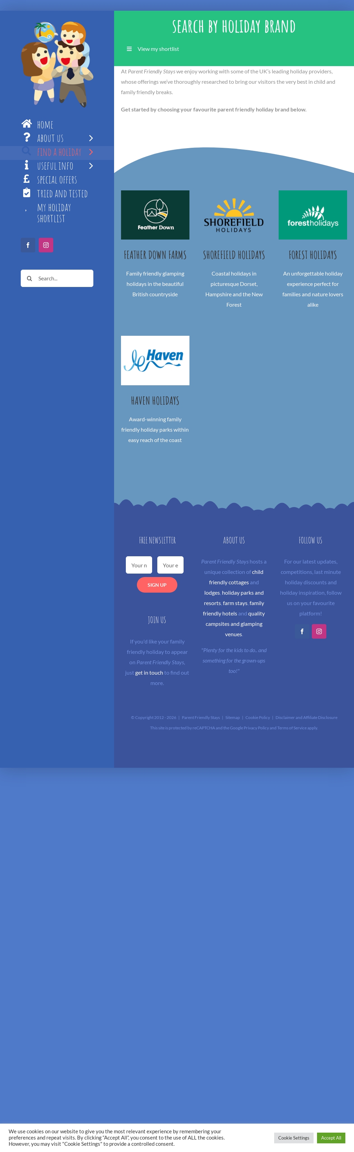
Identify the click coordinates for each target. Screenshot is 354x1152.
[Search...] (57, 278)
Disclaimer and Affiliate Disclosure (306, 717)
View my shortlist (158, 48)
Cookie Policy (257, 717)
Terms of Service (292, 727)
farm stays (235, 603)
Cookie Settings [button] (293, 1138)
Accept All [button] (331, 1138)
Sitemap (232, 717)
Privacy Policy (256, 727)
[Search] (29, 278)
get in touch (149, 672)
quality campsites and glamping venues (235, 623)
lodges (212, 592)
